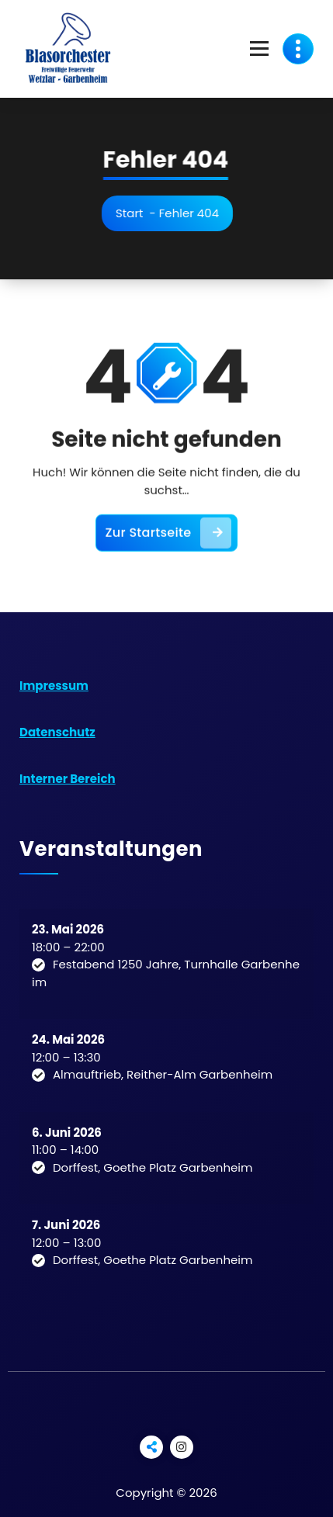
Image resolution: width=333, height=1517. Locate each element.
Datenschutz (57, 732)
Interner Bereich (67, 779)
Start (133, 213)
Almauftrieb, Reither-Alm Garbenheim (162, 1074)
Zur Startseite (169, 540)
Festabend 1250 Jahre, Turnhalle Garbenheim (166, 973)
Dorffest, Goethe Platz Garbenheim (152, 1167)
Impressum (53, 685)
